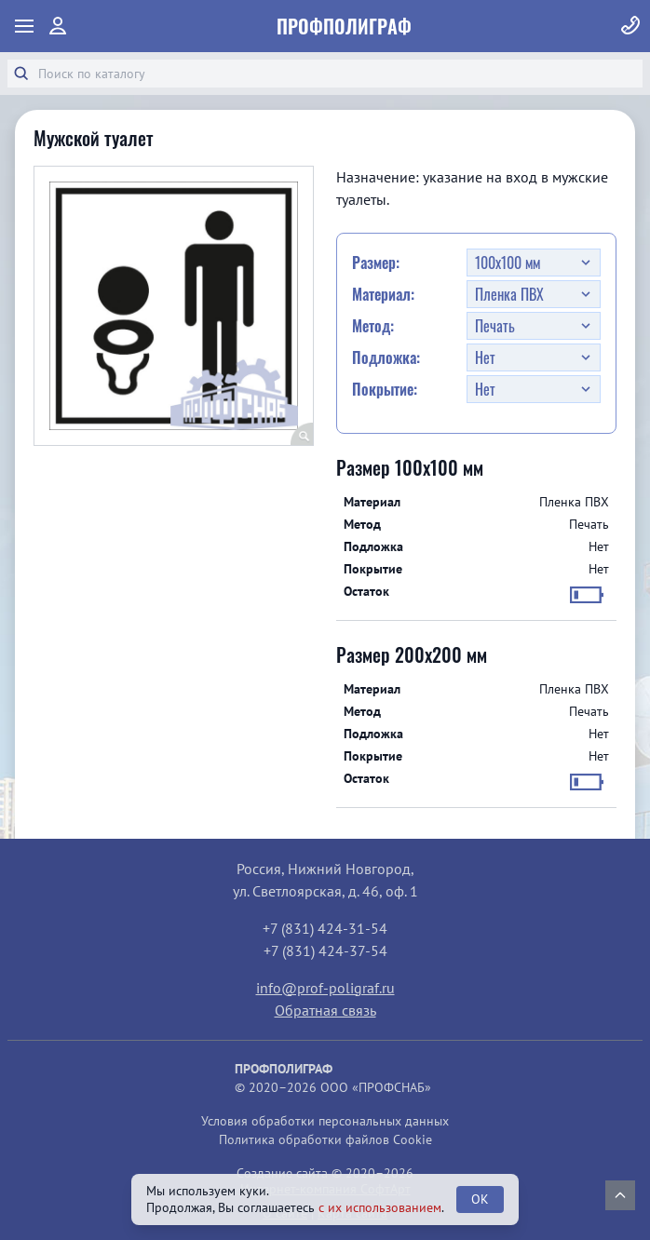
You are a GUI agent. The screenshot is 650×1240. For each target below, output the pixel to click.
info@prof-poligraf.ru (325, 987)
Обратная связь (325, 1010)
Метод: (373, 326)
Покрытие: (384, 389)
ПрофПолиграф (344, 26)
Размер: (375, 262)
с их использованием (379, 1207)
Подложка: (386, 357)
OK (480, 1199)
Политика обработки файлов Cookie (325, 1139)
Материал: (383, 294)
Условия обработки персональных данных (325, 1120)
